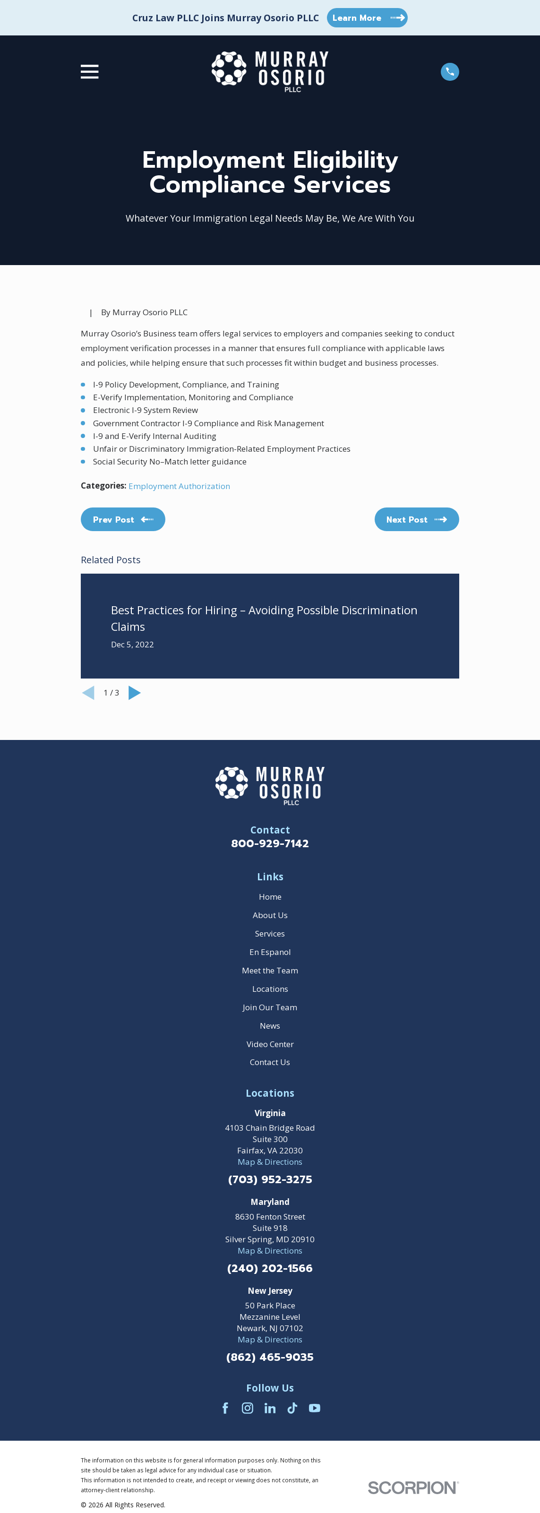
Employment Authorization (179, 486)
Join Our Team (270, 1007)
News (270, 1025)
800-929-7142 (270, 843)
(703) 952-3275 (270, 1180)
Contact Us (270, 1062)
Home (270, 896)
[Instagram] (247, 1408)
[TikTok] (292, 1408)
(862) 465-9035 (270, 1357)
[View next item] (135, 693)
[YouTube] (314, 1408)
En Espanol (270, 951)
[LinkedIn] (270, 1408)
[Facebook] (225, 1408)
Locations (270, 988)
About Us (270, 915)
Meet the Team (270, 970)
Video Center (270, 1044)
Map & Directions (270, 1161)
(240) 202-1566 (270, 1269)
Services (270, 933)
